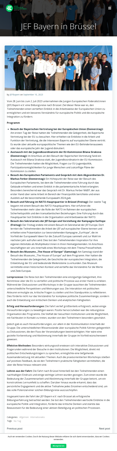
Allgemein (24, 417)
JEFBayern (15, 94)
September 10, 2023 (33, 94)
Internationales (37, 417)
